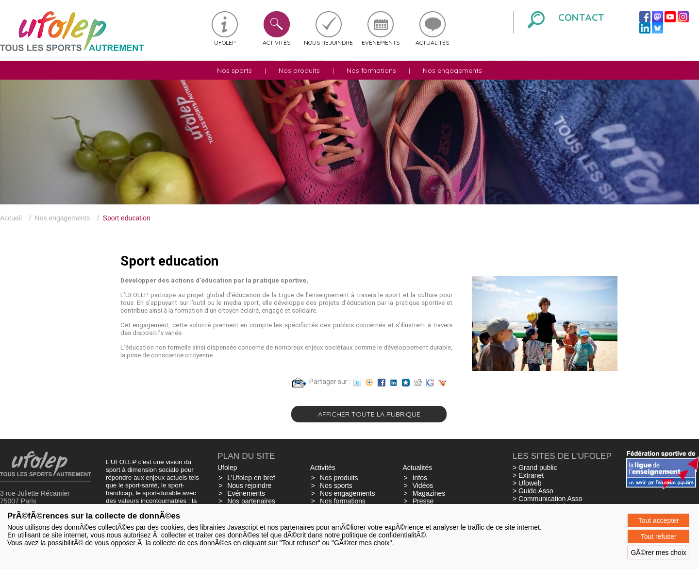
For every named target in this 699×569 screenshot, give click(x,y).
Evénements (380, 42)
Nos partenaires (251, 501)
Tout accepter (658, 520)
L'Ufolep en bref (251, 478)
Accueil (11, 218)
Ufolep (224, 42)
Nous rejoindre (328, 42)
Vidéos (423, 485)
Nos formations (371, 70)
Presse (423, 501)
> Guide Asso (533, 491)
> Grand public (535, 467)
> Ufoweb (527, 483)
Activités (276, 42)
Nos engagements (452, 70)
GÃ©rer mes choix (658, 552)
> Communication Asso (547, 498)
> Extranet (528, 475)
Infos (420, 478)
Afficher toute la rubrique (369, 414)
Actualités (432, 42)
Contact (581, 17)
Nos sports (234, 70)
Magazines (429, 493)
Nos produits (299, 70)
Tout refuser (659, 536)
